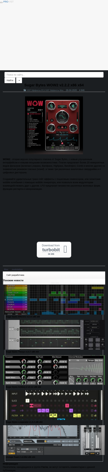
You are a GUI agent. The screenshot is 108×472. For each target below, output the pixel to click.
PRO (8, 1)
